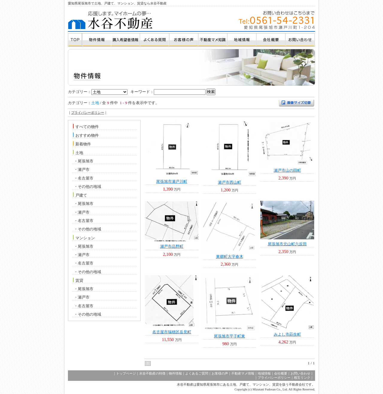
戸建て (81, 195)
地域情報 (264, 373)
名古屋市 (85, 178)
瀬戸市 (83, 169)
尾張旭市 (85, 161)
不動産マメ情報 (242, 373)
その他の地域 (89, 186)
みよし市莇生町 (287, 334)
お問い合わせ (300, 373)
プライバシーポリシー (87, 112)
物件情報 (175, 373)
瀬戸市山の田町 (287, 170)
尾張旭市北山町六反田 (287, 244)
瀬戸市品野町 (171, 246)
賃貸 (79, 280)
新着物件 (83, 144)
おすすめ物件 (87, 135)
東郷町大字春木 (229, 256)
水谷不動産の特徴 (152, 373)
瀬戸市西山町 (229, 182)
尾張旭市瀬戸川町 (171, 181)
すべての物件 (87, 126)
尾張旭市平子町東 (229, 336)
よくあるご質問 (196, 373)
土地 (79, 152)
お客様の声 (220, 373)
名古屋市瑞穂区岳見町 (171, 332)
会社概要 (280, 373)
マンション (85, 237)
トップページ (126, 373)
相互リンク (302, 377)
